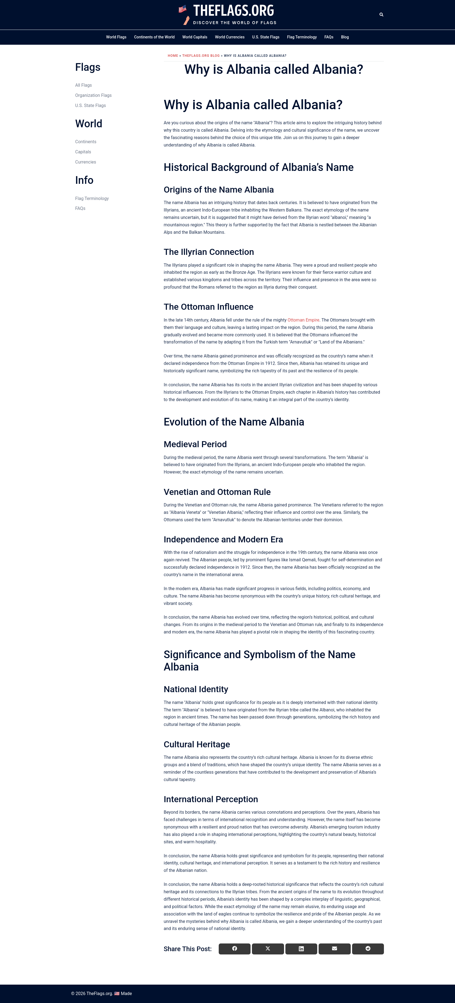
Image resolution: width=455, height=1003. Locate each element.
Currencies (85, 162)
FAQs (328, 37)
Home (173, 56)
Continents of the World (154, 37)
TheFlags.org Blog (201, 56)
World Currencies (230, 37)
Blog (345, 37)
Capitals (83, 151)
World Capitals (194, 37)
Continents (85, 141)
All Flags (83, 85)
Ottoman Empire (303, 320)
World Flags (116, 37)
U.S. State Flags (265, 37)
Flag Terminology (302, 37)
